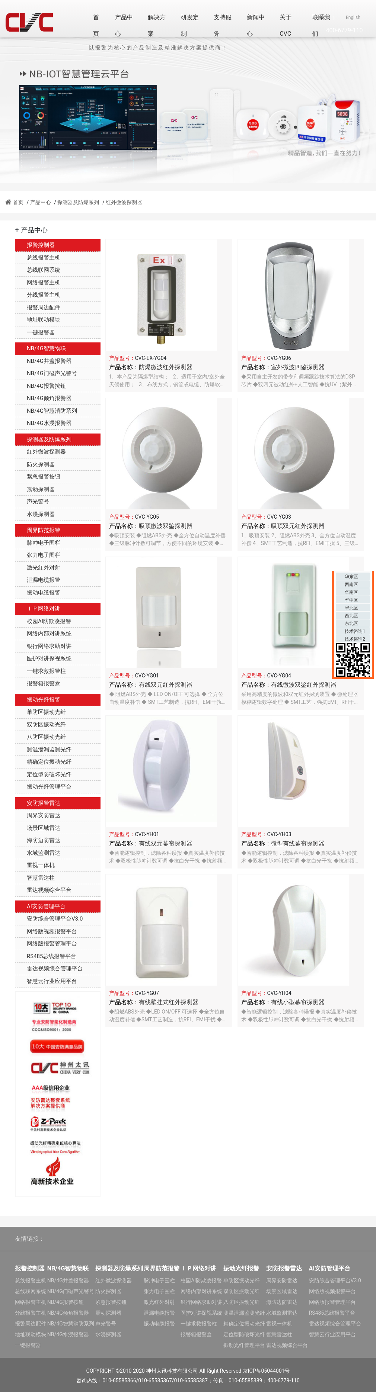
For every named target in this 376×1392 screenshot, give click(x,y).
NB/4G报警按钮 (40, 386)
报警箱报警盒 (37, 683)
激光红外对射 (37, 567)
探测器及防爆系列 (78, 202)
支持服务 (223, 25)
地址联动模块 (37, 319)
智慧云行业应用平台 (46, 981)
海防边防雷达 (37, 840)
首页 (96, 25)
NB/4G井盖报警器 (43, 361)
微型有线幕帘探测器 (298, 843)
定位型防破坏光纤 (43, 774)
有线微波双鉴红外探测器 (304, 684)
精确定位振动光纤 (43, 762)
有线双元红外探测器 (165, 684)
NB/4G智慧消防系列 (46, 411)
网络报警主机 (37, 282)
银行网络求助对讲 (43, 646)
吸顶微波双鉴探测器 (165, 525)
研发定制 (190, 25)
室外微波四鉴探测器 (298, 367)
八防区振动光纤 (40, 737)
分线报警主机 (37, 295)
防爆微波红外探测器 (165, 367)
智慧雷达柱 (35, 878)
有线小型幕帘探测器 (298, 1002)
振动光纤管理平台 (43, 786)
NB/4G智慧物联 (40, 348)
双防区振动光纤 (40, 724)
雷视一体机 (35, 865)
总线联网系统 (37, 270)
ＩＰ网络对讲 (37, 608)
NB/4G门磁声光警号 (46, 373)
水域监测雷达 (37, 853)
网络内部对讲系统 (43, 633)
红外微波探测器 (124, 202)
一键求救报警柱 (40, 671)
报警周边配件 (37, 307)
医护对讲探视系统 (43, 658)
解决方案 (157, 25)
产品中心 (124, 25)
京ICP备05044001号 (266, 1371)
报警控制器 (35, 245)
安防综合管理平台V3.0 (49, 918)
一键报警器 (35, 332)
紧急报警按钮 (37, 476)
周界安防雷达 (37, 815)
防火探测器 (35, 464)
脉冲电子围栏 (37, 543)
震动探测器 (35, 489)
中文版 (323, 17)
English (353, 17)
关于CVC (285, 25)
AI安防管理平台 (40, 906)
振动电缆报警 (37, 592)
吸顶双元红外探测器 (298, 525)
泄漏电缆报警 (37, 580)
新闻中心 (256, 25)
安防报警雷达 (37, 803)
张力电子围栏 (37, 555)
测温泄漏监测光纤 (43, 749)
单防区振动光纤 (40, 712)
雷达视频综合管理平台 (49, 968)
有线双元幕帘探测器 (165, 843)
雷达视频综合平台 (43, 890)
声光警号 (32, 501)
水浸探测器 (35, 514)
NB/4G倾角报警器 (43, 398)
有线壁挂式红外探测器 (168, 1002)
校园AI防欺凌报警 (43, 621)
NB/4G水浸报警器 (43, 423)
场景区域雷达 (37, 828)
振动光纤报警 (37, 699)
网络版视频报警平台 (46, 931)
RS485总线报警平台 (45, 956)
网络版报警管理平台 (46, 943)
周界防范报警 (37, 530)
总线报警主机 (37, 257)
